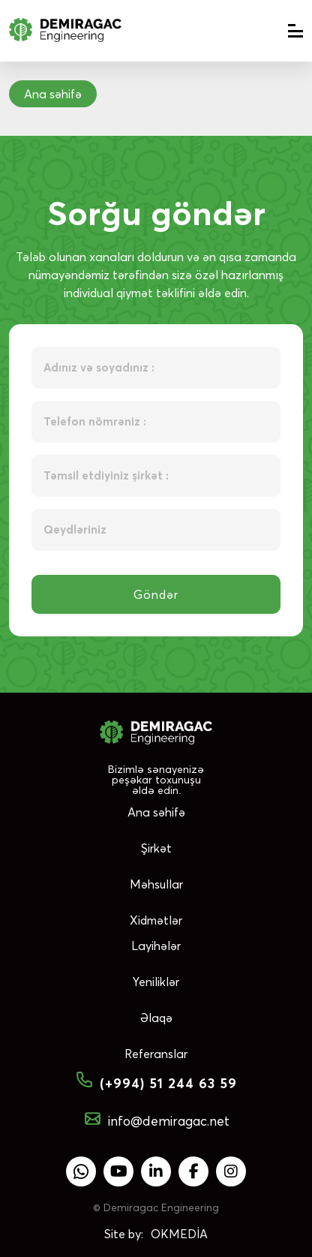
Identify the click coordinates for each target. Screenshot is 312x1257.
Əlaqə (156, 1017)
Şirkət (156, 848)
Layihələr (156, 945)
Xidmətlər (156, 920)
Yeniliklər (156, 981)
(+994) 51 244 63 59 (156, 1083)
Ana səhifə (156, 811)
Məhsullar (156, 884)
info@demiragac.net (156, 1120)
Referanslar (156, 1053)
